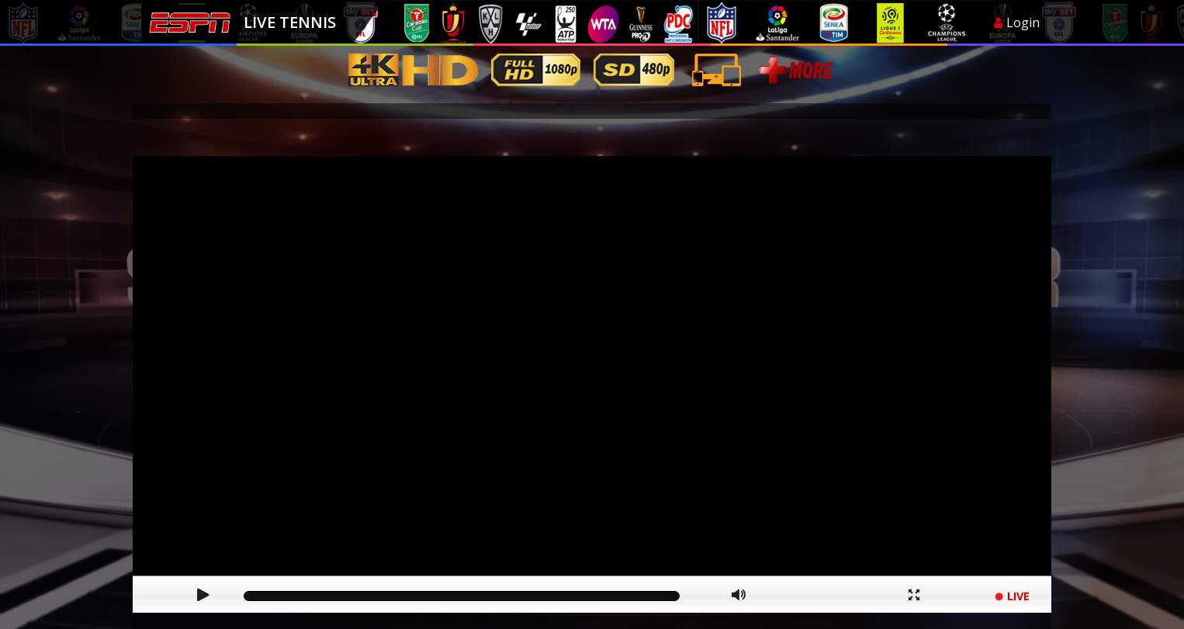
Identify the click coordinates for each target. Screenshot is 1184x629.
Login (1017, 22)
